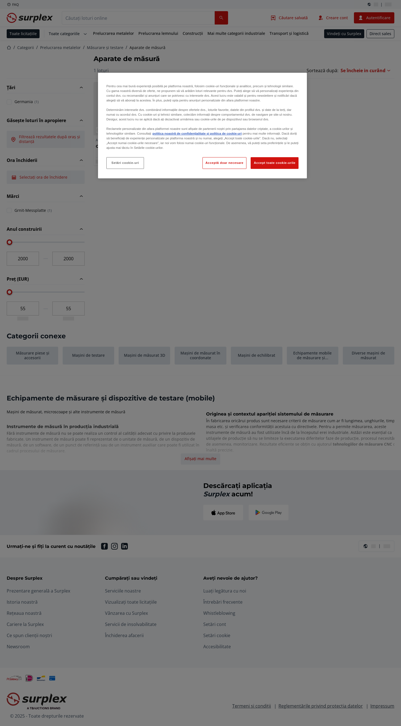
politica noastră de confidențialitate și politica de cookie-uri (197, 133)
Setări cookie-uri (125, 162)
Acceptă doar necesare (225, 162)
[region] (202, 126)
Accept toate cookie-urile (274, 162)
